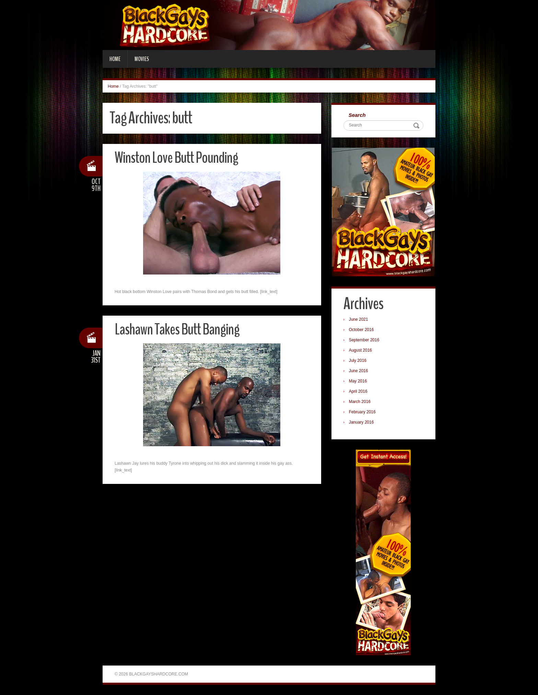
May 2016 (358, 381)
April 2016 (358, 391)
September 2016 (364, 340)
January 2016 (361, 422)
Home (114, 59)
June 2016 (358, 370)
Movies (141, 59)
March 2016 (360, 401)
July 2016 (357, 360)
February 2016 (362, 412)
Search (357, 115)
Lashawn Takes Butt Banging (177, 329)
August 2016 (360, 350)
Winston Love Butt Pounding (176, 157)
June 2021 (358, 319)
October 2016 (361, 329)
